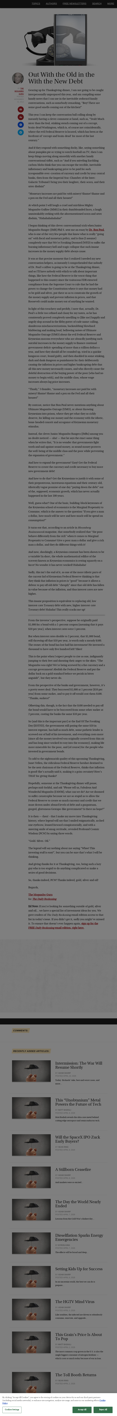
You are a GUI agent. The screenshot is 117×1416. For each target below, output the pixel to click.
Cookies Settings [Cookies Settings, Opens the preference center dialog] (12, 1412)
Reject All (103, 1412)
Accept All (82, 1412)
